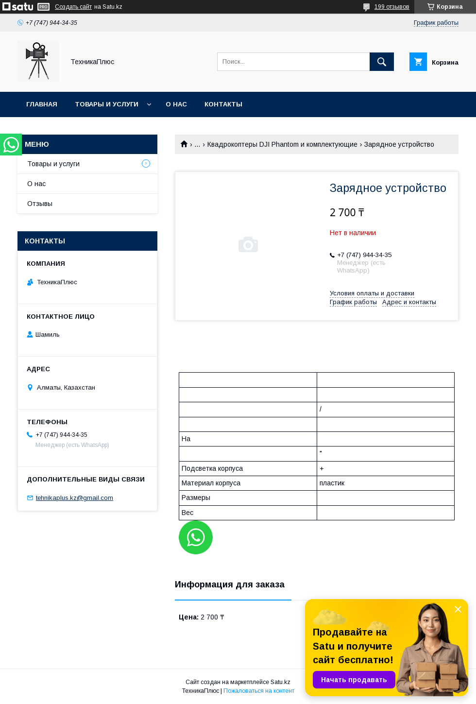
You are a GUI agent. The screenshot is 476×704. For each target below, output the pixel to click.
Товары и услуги (106, 104)
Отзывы (39, 203)
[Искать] (382, 61)
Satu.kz (280, 682)
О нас (176, 104)
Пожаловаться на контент (258, 690)
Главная (41, 104)
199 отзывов (391, 6)
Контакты (223, 104)
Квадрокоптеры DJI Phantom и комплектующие (282, 144)
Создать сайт (73, 6)
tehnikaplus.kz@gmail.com (74, 497)
